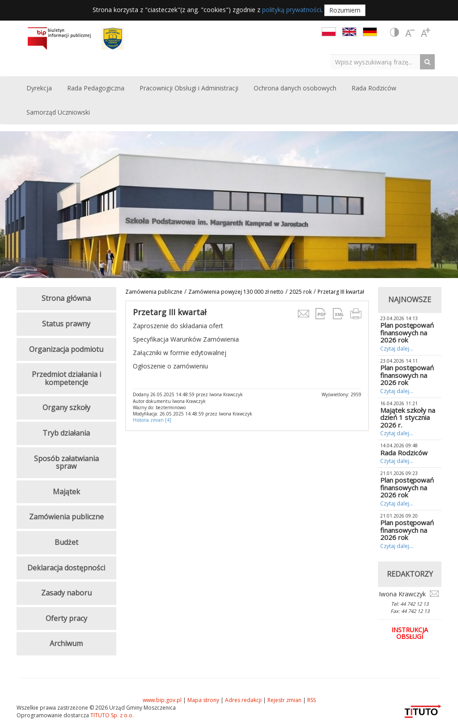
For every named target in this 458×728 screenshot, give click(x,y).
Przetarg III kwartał (341, 291)
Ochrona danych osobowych (295, 88)
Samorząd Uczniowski (58, 112)
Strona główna (66, 298)
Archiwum (66, 643)
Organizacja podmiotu (66, 349)
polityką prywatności (291, 9)
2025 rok (300, 291)
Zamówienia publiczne (153, 291)
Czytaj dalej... (396, 348)
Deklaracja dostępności (66, 568)
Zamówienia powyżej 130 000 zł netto (236, 291)
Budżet (66, 542)
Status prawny (66, 324)
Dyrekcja (39, 88)
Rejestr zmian (284, 700)
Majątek (66, 492)
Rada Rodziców (374, 88)
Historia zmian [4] (152, 420)
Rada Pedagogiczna (95, 88)
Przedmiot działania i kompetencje (66, 378)
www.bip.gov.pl (162, 700)
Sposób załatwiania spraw (66, 462)
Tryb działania (66, 433)
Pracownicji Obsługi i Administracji (189, 88)
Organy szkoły (66, 407)
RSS (311, 700)
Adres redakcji (243, 700)
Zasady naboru (66, 593)
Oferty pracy (66, 618)
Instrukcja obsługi (409, 633)
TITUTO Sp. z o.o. (111, 715)
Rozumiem (344, 10)
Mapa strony (203, 700)
